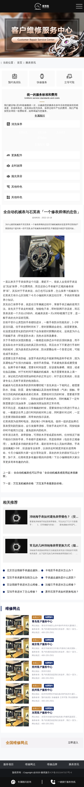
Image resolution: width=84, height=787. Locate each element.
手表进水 (60, 132)
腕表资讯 (31, 62)
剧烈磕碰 (42, 137)
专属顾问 (42, 116)
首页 (19, 62)
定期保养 (23, 132)
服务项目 (8, 764)
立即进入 (73, 742)
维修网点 (30, 764)
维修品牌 (52, 764)
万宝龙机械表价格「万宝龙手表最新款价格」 (38, 483)
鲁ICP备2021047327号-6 (60, 772)
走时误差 (42, 132)
